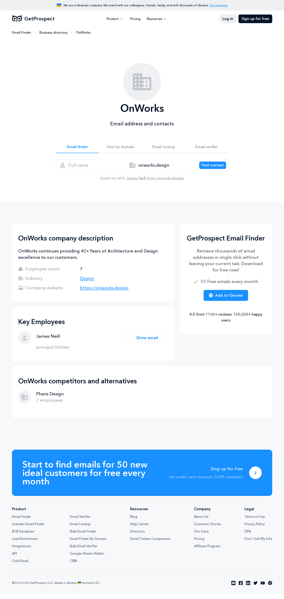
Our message (218, 5)
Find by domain (120, 147)
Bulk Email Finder (83, 536)
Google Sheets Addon (87, 558)
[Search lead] (209, 168)
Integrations (21, 551)
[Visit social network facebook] (241, 588)
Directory (137, 536)
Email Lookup (80, 529)
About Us (201, 521)
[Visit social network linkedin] (248, 588)
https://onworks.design (104, 292)
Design (87, 283)
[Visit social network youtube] (263, 588)
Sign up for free (255, 19)
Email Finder (21, 33)
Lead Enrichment (25, 544)
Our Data (201, 536)
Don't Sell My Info (258, 544)
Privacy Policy (255, 529)
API (14, 558)
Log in (227, 19)
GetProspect (33, 19)
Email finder (77, 147)
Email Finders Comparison (150, 544)
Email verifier (206, 147)
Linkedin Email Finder (28, 529)
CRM (73, 566)
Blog (133, 521)
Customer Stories (207, 529)
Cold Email (20, 566)
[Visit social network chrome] (270, 588)
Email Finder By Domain (88, 544)
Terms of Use (255, 521)
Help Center (139, 529)
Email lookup (163, 147)
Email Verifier (80, 521)
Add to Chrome (226, 300)
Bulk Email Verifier (84, 551)
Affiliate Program (207, 551)
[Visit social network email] (233, 588)
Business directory (53, 33)
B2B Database (23, 536)
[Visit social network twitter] (255, 588)
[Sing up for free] (255, 477)
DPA (248, 536)
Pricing (135, 19)
